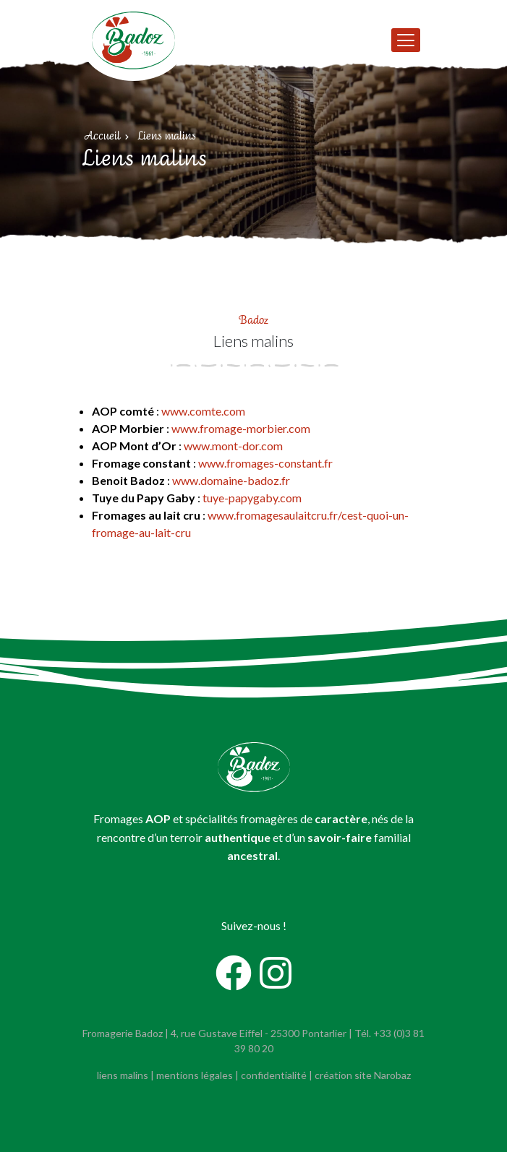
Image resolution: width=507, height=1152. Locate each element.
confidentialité (274, 1075)
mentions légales (194, 1075)
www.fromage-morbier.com (240, 428)
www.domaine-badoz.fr (231, 480)
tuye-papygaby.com (252, 497)
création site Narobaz (363, 1075)
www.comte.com (203, 411)
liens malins (122, 1075)
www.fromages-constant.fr (265, 463)
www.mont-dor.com (233, 445)
